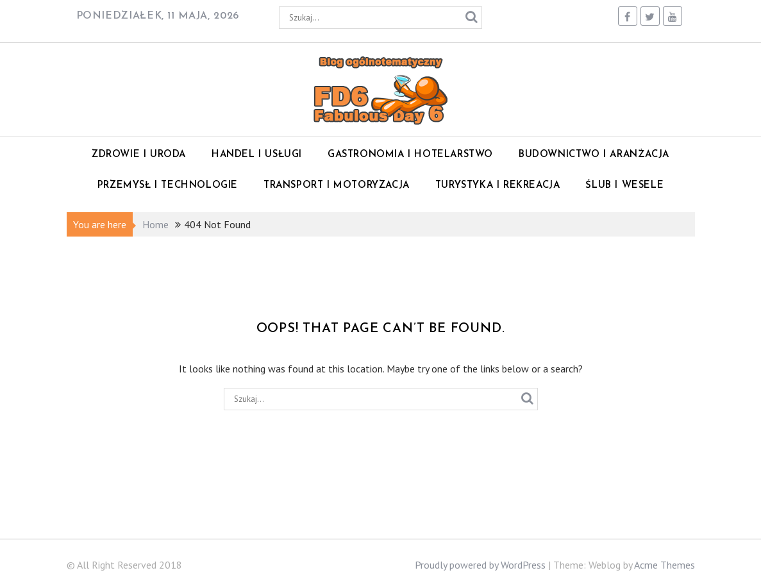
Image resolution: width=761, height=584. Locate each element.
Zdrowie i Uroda (139, 155)
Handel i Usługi (257, 155)
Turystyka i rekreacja (497, 185)
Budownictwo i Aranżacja (594, 155)
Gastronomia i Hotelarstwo (410, 155)
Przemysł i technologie (167, 185)
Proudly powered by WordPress (480, 564)
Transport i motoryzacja (336, 185)
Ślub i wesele (624, 185)
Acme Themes (664, 564)
